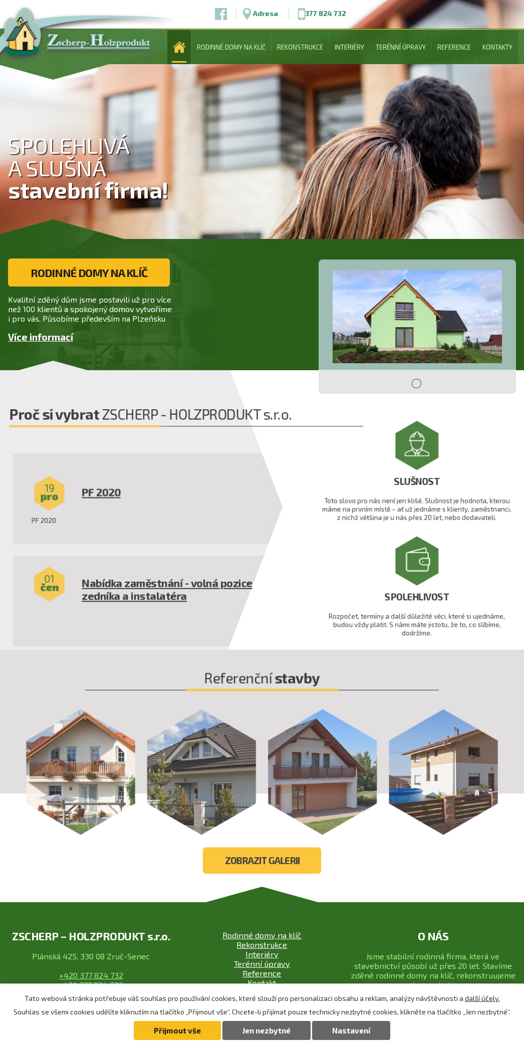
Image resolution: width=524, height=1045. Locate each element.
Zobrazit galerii (262, 877)
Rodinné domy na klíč (231, 47)
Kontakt (261, 982)
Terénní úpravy (401, 47)
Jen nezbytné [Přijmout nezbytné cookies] (266, 1030)
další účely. (482, 998)
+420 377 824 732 (91, 975)
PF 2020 (110, 517)
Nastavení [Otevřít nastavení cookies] (351, 1030)
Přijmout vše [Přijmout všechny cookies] (177, 1030)
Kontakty (497, 47)
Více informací (40, 337)
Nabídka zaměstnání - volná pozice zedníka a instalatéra (172, 609)
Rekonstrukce (300, 47)
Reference (454, 47)
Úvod (179, 47)
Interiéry (349, 47)
